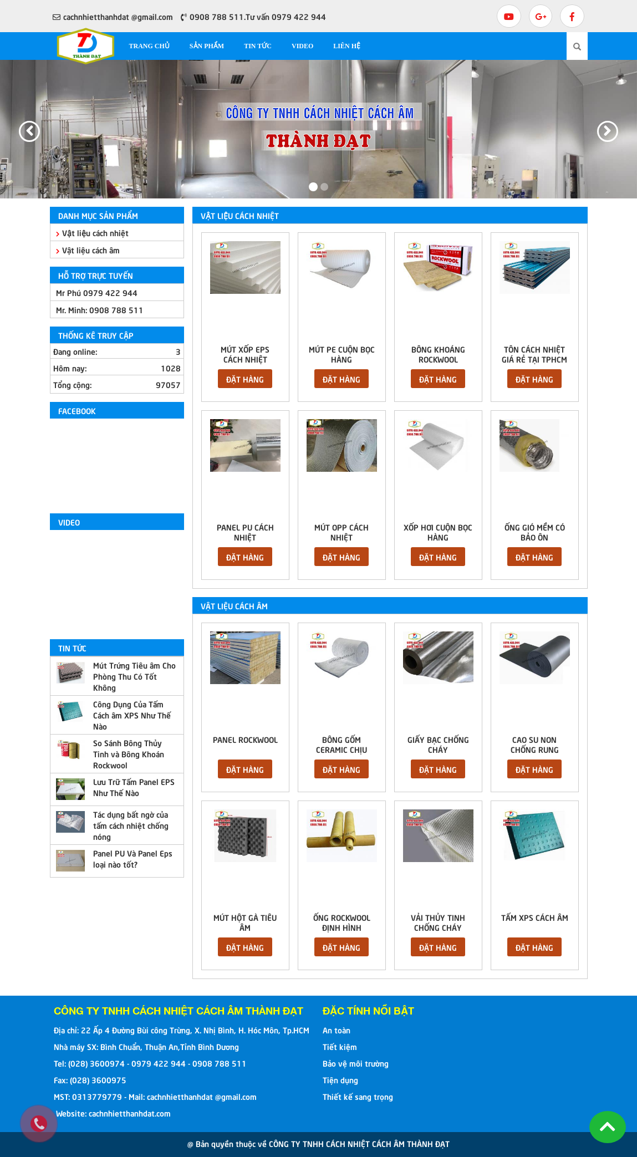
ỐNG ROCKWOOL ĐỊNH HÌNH (341, 921)
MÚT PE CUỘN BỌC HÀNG (342, 353)
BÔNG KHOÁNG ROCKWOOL (438, 353)
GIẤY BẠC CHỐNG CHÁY (438, 744)
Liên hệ (346, 46)
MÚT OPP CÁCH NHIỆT (341, 531)
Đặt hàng (245, 378)
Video (302, 46)
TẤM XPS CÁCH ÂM (534, 916)
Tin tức (258, 46)
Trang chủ (149, 46)
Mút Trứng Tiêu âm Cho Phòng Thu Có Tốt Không (134, 675)
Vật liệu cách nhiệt (92, 232)
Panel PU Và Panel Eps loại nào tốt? (132, 858)
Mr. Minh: (100, 309)
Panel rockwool (245, 739)
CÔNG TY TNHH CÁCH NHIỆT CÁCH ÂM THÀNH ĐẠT (178, 1011)
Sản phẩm (207, 46)
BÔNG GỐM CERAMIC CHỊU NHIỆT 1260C (341, 748)
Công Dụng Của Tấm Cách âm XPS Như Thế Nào (132, 714)
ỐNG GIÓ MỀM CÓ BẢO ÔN (534, 531)
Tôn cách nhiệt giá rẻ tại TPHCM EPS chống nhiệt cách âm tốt (535, 363)
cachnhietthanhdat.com (130, 1112)
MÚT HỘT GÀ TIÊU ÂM (245, 921)
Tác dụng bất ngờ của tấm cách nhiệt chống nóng (131, 825)
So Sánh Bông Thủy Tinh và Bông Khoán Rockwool (128, 753)
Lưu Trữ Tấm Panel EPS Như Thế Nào (134, 787)
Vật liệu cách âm (88, 249)
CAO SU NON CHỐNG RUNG (535, 744)
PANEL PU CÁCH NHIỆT (245, 531)
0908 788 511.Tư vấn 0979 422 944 (253, 16)
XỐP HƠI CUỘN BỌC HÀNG (438, 531)
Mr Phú (96, 292)
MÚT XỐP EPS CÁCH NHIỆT (245, 353)
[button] (19, 129)
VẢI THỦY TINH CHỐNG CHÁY (438, 921)
